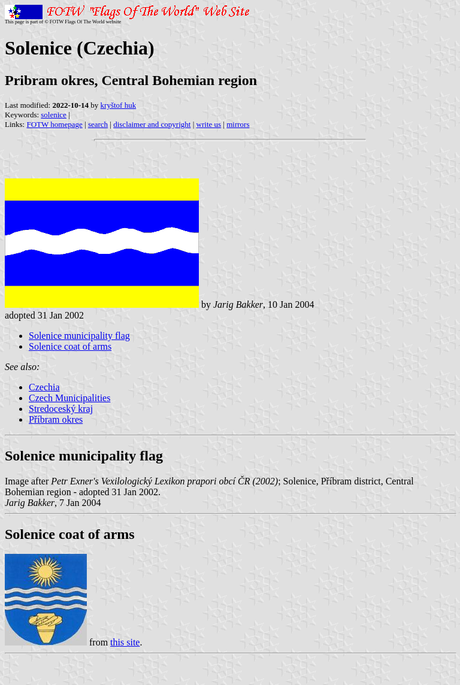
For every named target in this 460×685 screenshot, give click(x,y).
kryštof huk (119, 105)
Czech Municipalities (69, 398)
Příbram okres (56, 419)
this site (125, 642)
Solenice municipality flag (79, 336)
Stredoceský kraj (61, 409)
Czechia (44, 387)
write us (209, 124)
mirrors (237, 124)
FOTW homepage (54, 124)
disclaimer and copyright (151, 124)
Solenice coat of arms (70, 346)
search (98, 124)
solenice (53, 114)
